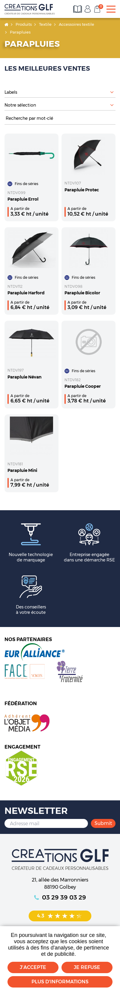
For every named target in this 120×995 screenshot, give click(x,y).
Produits (24, 24)
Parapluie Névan (24, 377)
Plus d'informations (60, 982)
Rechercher (113, 118)
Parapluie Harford (26, 293)
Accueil (6, 24)
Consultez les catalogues (78, 9)
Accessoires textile (76, 24)
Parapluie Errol (23, 199)
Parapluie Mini (22, 470)
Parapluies (20, 32)
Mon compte (87, 9)
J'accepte (33, 967)
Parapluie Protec (81, 190)
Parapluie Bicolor (82, 293)
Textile (45, 24)
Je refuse (87, 967)
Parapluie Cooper (82, 386)
